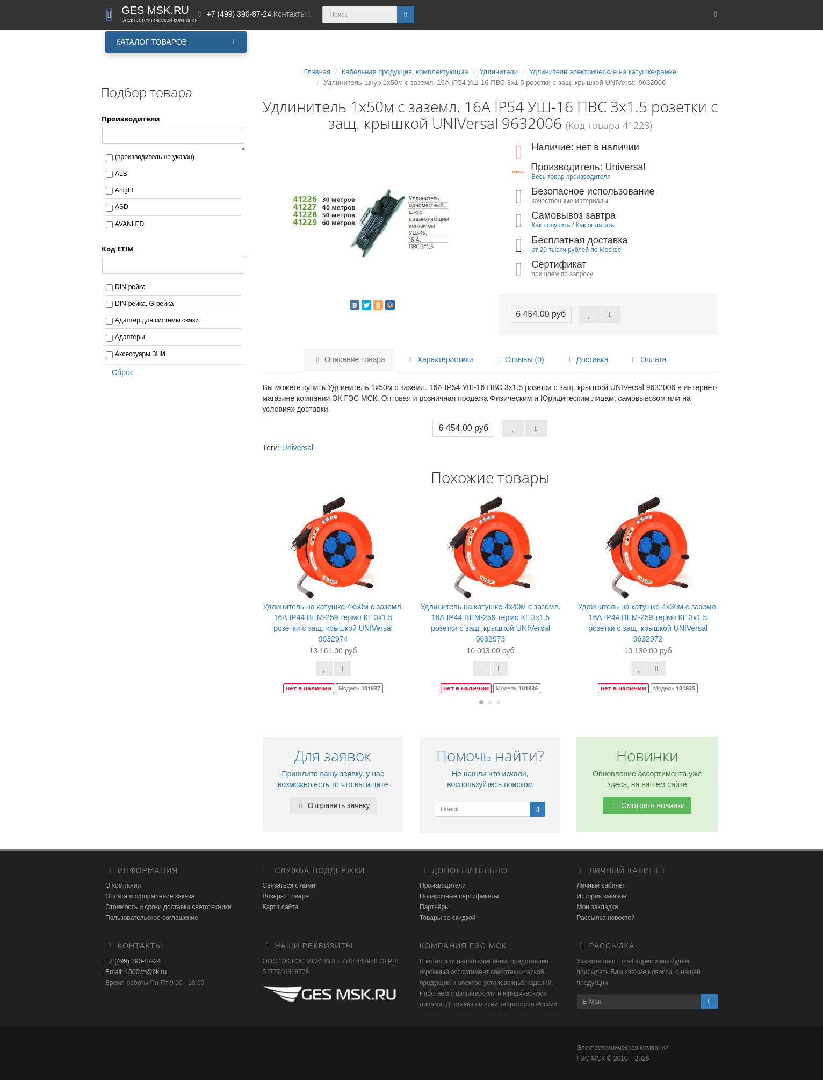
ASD (121, 207)
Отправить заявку (333, 805)
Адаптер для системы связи (157, 320)
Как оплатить (595, 225)
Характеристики (439, 359)
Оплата (647, 359)
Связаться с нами (289, 885)
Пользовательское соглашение (151, 917)
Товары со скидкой (447, 917)
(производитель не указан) (154, 157)
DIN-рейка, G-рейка (144, 303)
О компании (123, 885)
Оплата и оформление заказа (149, 896)
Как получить (551, 225)
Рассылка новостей (606, 917)
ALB (121, 173)
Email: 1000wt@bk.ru (136, 972)
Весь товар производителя (570, 177)
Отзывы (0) (518, 359)
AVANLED (129, 224)
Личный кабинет (601, 885)
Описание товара (349, 359)
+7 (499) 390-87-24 (133, 961)
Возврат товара (286, 896)
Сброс (119, 372)
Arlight (124, 190)
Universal (297, 447)
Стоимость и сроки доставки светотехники (168, 907)
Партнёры (435, 907)
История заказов (602, 896)
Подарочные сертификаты (459, 896)
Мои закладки (597, 907)
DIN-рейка (130, 287)
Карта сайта (281, 907)
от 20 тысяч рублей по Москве (577, 250)
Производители (443, 885)
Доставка (586, 359)
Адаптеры (130, 337)
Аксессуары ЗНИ (140, 354)
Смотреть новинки (647, 805)
